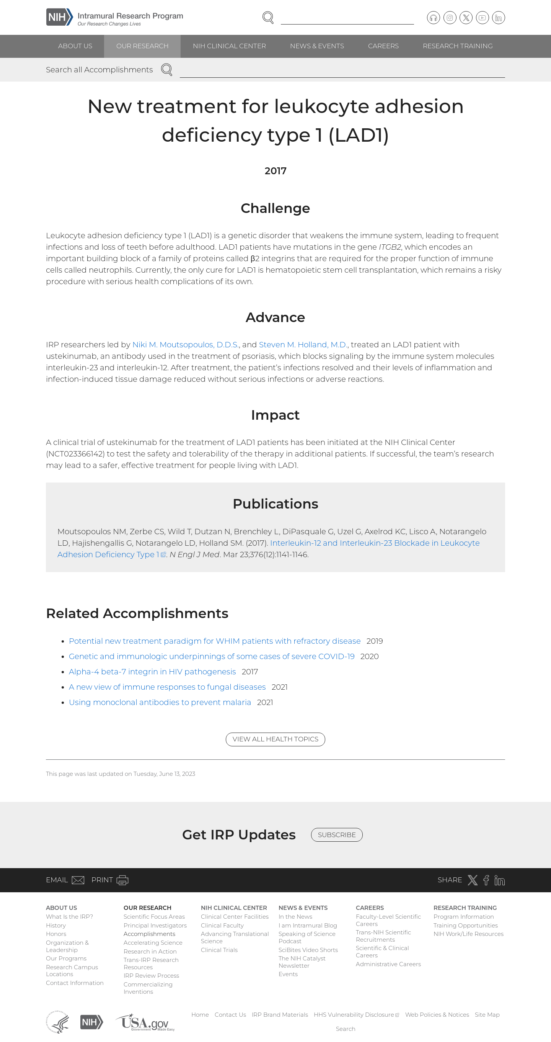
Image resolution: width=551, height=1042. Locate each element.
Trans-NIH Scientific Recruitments (383, 936)
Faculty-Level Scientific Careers (388, 920)
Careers (383, 46)
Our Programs (66, 958)
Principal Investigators (155, 925)
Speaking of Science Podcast (307, 937)
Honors (56, 933)
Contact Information (75, 982)
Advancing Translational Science (235, 937)
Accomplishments (149, 933)
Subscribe (337, 835)
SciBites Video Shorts (308, 950)
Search (345, 1028)
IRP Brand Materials (280, 1014)
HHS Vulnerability (356, 1014)
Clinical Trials (219, 950)
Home (200, 1014)
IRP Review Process (151, 975)
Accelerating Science (153, 942)
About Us (75, 46)
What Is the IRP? (69, 916)
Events (288, 974)
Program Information (464, 916)
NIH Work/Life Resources (469, 933)
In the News (295, 916)
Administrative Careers (388, 964)
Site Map (487, 1014)
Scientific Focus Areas (154, 916)
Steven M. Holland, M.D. (303, 344)
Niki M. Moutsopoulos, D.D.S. (185, 344)
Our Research (142, 46)
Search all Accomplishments (99, 69)
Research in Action (150, 951)
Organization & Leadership (67, 946)
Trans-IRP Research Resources (151, 963)
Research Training (458, 46)
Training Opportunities (466, 925)
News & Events (317, 46)
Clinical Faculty (222, 925)
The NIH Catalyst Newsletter (302, 962)
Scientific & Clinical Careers (382, 951)
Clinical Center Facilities (235, 916)
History (56, 925)
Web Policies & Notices (437, 1014)
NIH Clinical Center (229, 46)
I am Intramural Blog (308, 925)
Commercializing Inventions (148, 988)
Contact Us (230, 1014)
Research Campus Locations (72, 970)
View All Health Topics (275, 739)
